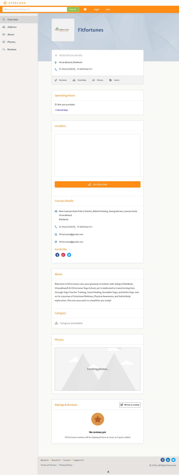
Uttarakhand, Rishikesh (70, 62)
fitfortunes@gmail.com (71, 235)
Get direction (97, 185)
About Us (44, 460)
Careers (67, 460)
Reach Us (56, 460)
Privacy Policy (65, 465)
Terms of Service (48, 465)
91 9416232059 (67, 69)
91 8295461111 (84, 69)
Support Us (79, 460)
